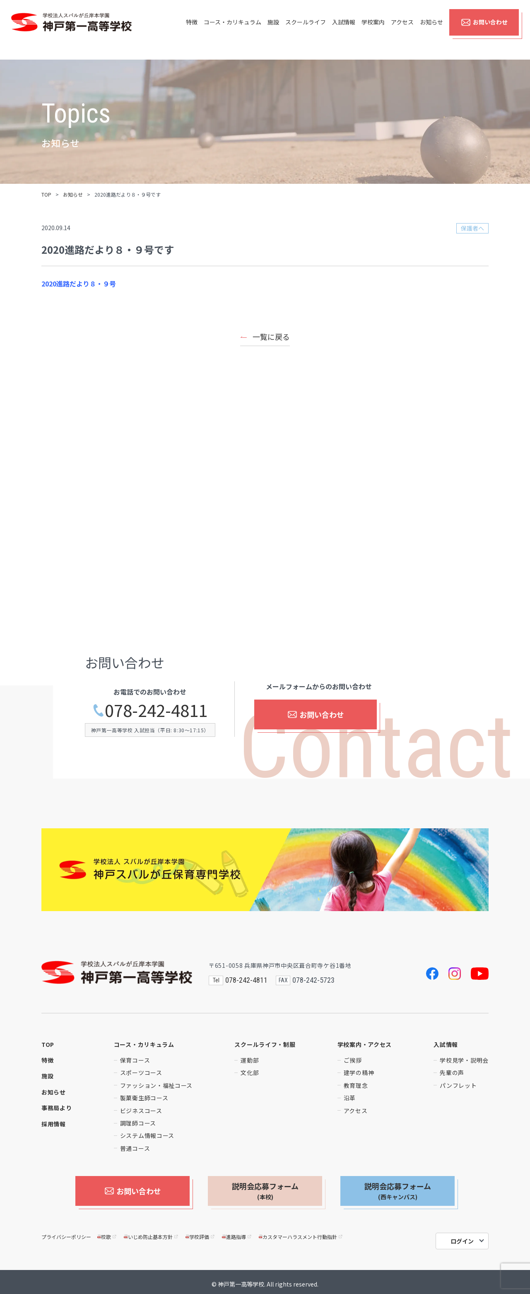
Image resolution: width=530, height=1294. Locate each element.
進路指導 (237, 1232)
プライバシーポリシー (66, 1232)
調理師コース (138, 1123)
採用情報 (53, 1124)
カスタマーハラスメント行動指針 (301, 1232)
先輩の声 (452, 1072)
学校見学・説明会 (464, 1060)
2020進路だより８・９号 (78, 284)
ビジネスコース (141, 1110)
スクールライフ (305, 30)
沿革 (350, 1098)
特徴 (192, 30)
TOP (46, 194)
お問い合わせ (484, 30)
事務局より (56, 1108)
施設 (273, 30)
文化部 (250, 1072)
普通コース (135, 1148)
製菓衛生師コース (144, 1098)
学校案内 (373, 30)
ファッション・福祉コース (156, 1085)
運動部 (250, 1060)
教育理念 (356, 1085)
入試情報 (343, 30)
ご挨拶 (353, 1060)
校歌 (107, 1232)
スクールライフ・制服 (264, 1044)
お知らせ (431, 30)
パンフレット (458, 1085)
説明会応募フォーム (265, 1191)
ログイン (462, 1237)
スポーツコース (141, 1072)
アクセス (402, 30)
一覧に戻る (271, 336)
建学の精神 (359, 1072)
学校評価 (201, 1232)
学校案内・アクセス (364, 1044)
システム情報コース (147, 1135)
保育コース (135, 1060)
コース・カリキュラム (232, 30)
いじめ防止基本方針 (151, 1232)
